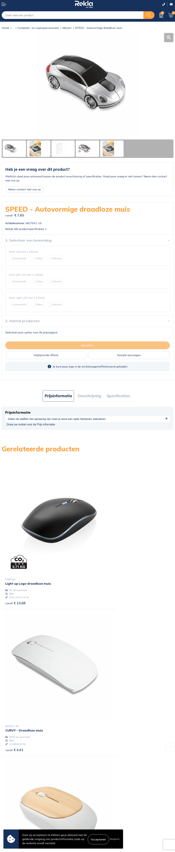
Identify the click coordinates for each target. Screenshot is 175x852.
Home (5, 28)
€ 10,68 (15, 574)
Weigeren (115, 839)
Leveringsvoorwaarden (103, 816)
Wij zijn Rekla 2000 (101, 766)
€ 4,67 (14, 693)
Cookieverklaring (99, 800)
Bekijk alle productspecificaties (25, 229)
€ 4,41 (100, 574)
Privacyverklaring (100, 805)
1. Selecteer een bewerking (28, 240)
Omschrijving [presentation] (89, 395)
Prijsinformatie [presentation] (58, 395)
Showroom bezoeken (102, 782)
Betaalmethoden (12, 811)
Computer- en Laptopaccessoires (38, 28)
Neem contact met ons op (24, 189)
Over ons (94, 755)
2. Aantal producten (22, 321)
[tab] (58, 396)
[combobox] (73, 15)
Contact (7, 800)
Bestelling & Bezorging (16, 805)
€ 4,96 (100, 689)
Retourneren (9, 816)
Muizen (67, 28)
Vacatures (95, 761)
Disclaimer (95, 811)
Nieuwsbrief (96, 771)
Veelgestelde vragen (102, 777)
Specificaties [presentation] (118, 395)
